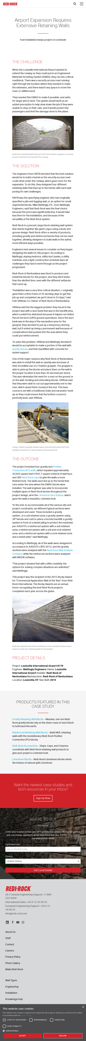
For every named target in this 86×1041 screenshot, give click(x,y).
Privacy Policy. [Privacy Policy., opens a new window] (26, 1015)
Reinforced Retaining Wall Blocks (30, 732)
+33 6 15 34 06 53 (37, 901)
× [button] (83, 1007)
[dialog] (43, 1022)
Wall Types (11, 980)
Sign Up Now (43, 798)
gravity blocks (20, 348)
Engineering (11, 986)
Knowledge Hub (14, 999)
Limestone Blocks (22, 759)
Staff (8, 938)
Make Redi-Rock (14, 969)
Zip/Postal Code (12, 844)
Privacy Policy (12, 956)
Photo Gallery (12, 963)
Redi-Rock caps (30, 477)
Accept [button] (22, 1036)
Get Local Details (43, 870)
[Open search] (74, 3)
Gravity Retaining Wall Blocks (28, 719)
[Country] (43, 861)
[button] (43, 1030)
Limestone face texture (50, 495)
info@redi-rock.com (16, 913)
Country (9, 856)
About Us (10, 931)
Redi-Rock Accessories (25, 745)
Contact (9, 944)
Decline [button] (63, 1036)
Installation (11, 992)
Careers (9, 950)
